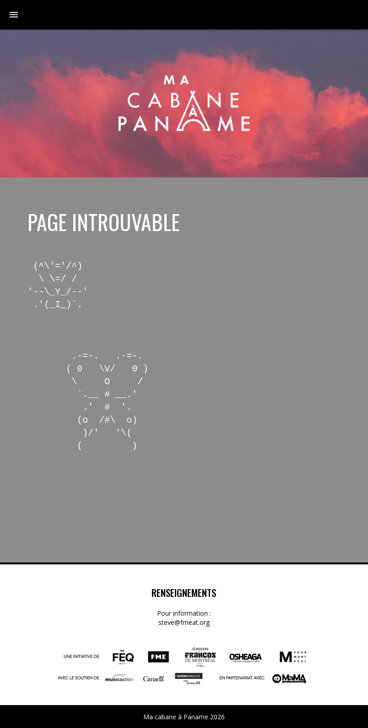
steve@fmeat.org (184, 622)
